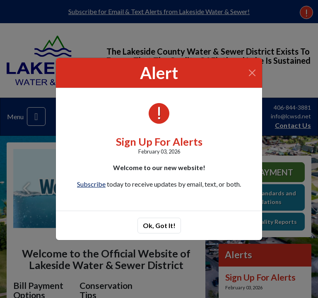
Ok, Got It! (159, 225)
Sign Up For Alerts (159, 141)
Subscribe (91, 184)
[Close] (252, 72)
